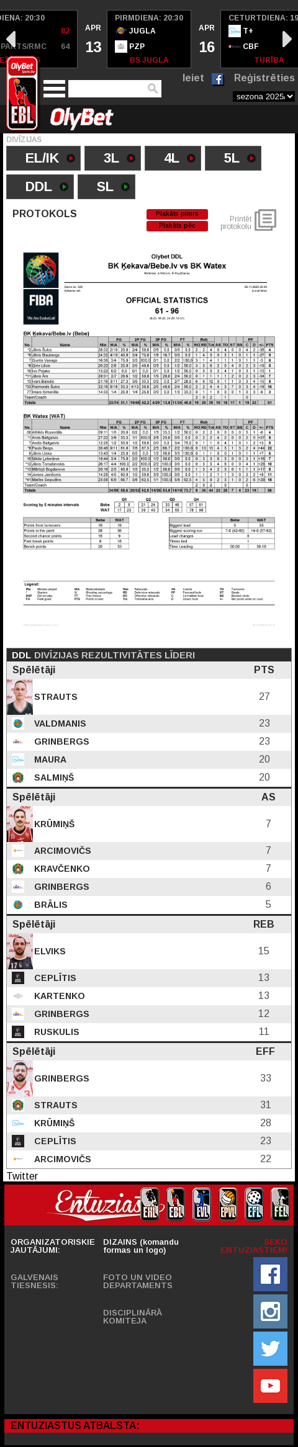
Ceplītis (54, 978)
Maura (49, 759)
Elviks (49, 951)
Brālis (50, 905)
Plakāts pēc (177, 225)
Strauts (55, 697)
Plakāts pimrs (177, 213)
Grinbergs (60, 741)
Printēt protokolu (235, 223)
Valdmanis (59, 723)
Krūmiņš (53, 824)
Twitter (22, 1176)
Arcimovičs (61, 851)
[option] (92, 39)
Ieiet (193, 78)
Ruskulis (55, 1032)
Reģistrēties (264, 78)
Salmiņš (53, 777)
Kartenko (58, 996)
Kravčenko (61, 869)
